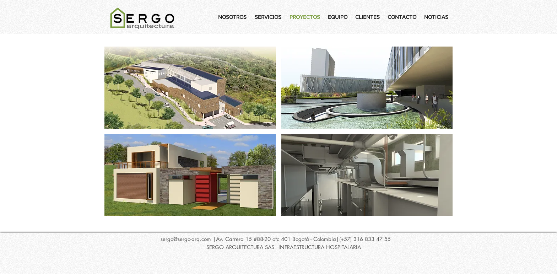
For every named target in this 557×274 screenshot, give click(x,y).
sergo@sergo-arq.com (186, 239)
